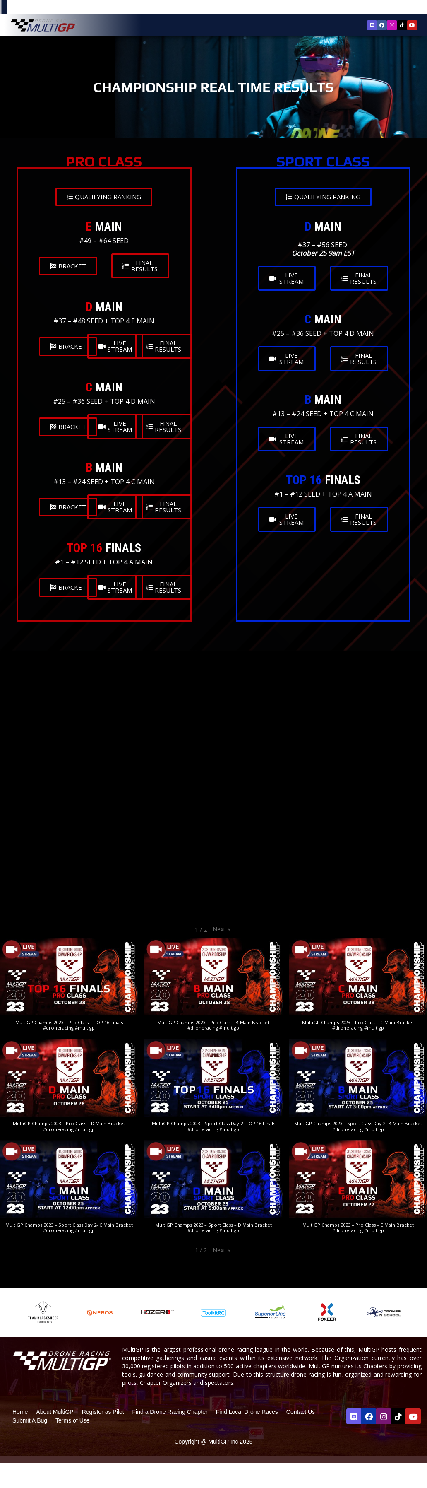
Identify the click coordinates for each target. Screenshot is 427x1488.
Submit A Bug (29, 1420)
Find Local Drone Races (247, 1411)
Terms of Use (72, 1420)
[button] (221, 929)
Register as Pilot (103, 1411)
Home (20, 1411)
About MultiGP (54, 1411)
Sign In (398, 8)
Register (374, 8)
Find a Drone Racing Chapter (170, 1411)
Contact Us (300, 1411)
